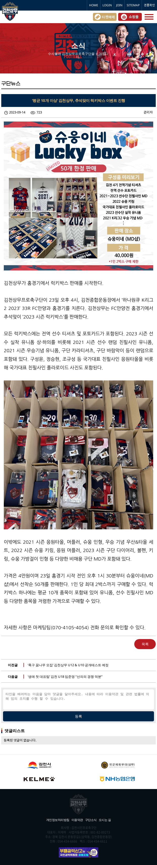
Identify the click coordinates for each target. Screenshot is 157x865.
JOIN (119, 5)
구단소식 (91, 820)
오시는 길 (105, 820)
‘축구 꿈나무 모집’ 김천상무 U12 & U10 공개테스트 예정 (68, 665)
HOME (93, 5)
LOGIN (107, 5)
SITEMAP (133, 5)
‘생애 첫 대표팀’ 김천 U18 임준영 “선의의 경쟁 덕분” (65, 676)
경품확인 (149, 5)
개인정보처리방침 (57, 820)
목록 (145, 644)
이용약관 (77, 820)
